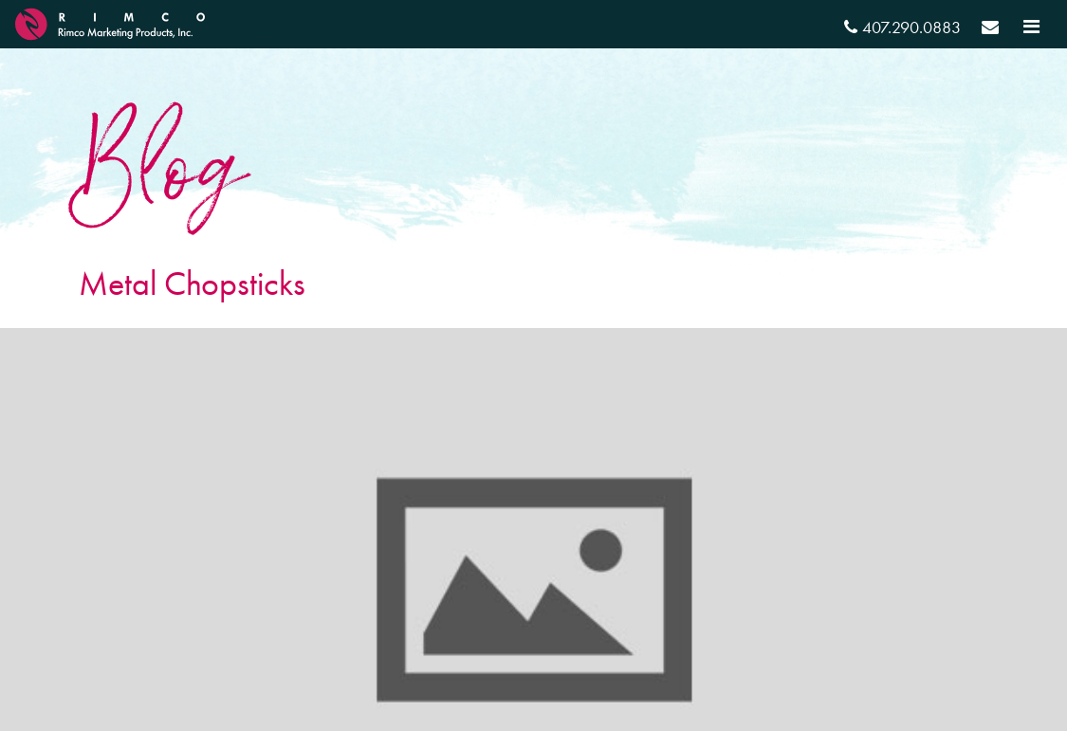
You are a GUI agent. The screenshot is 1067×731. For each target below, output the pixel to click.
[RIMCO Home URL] (110, 21)
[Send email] (990, 29)
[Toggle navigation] (1031, 26)
